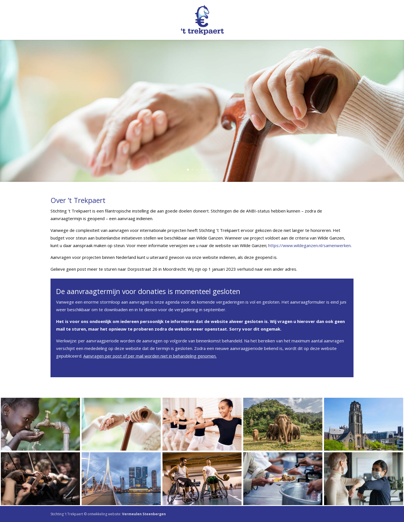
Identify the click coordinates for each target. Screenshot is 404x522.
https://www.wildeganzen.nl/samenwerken (309, 245)
